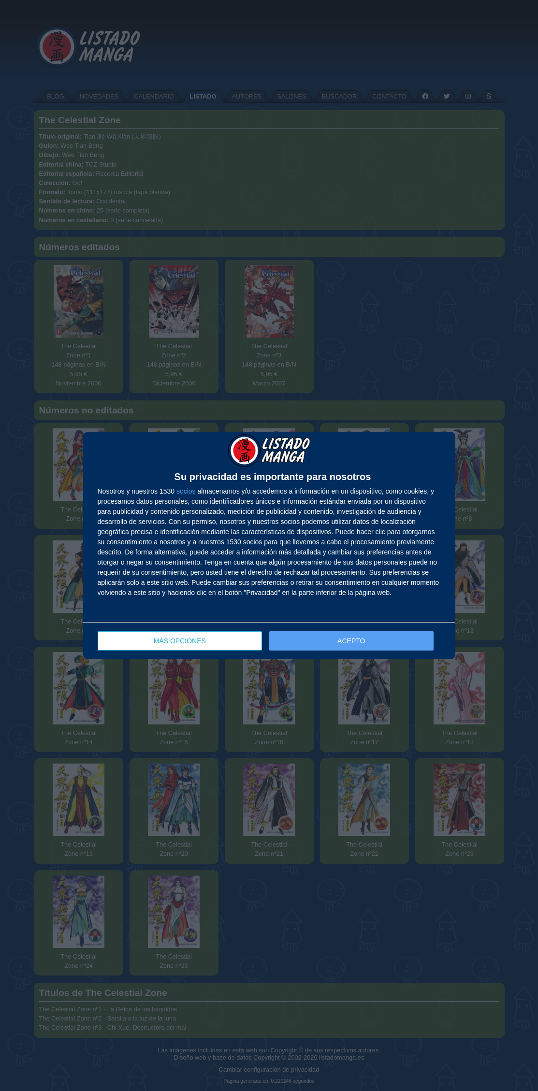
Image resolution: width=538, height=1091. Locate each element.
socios (186, 491)
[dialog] (269, 545)
